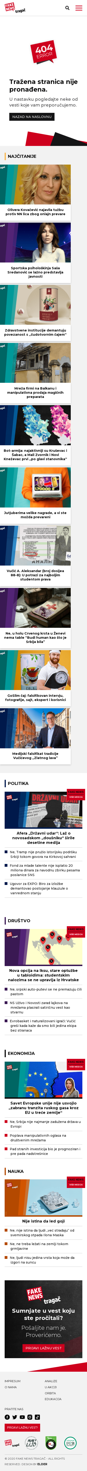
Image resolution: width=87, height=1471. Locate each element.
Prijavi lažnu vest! (22, 1427)
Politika (18, 783)
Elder (42, 1464)
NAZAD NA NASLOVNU (32, 117)
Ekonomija (21, 1053)
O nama (11, 1387)
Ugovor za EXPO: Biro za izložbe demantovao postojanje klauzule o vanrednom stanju (39, 888)
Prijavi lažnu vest (44, 1348)
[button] (78, 8)
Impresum (12, 1381)
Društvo (19, 920)
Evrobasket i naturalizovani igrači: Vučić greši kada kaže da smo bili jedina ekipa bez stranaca (43, 1025)
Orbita (50, 1393)
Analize (51, 1381)
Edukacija (53, 1399)
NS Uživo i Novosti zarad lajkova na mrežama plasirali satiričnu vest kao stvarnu (40, 1007)
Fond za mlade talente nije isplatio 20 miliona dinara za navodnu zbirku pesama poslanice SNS (45, 870)
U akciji (51, 1387)
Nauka (16, 1171)
